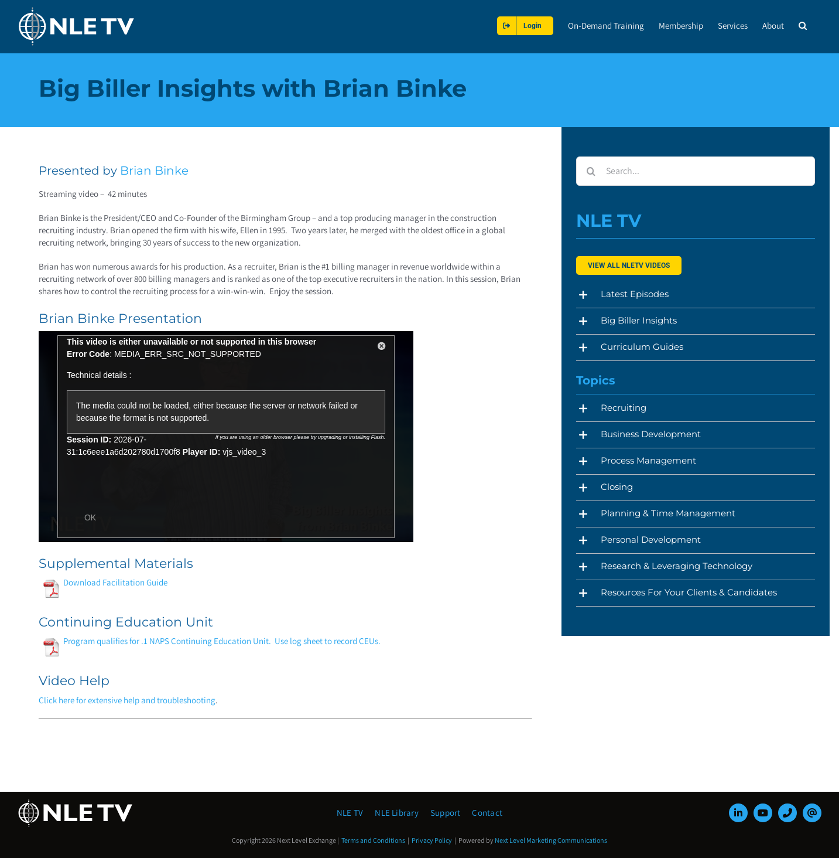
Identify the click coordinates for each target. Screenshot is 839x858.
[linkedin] (738, 812)
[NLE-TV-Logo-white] (76, 802)
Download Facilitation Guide (104, 582)
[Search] (590, 171)
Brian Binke (154, 171)
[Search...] (695, 171)
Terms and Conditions (373, 840)
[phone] (787, 812)
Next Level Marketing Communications (551, 840)
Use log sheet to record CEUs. (328, 640)
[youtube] (763, 812)
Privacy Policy (432, 840)
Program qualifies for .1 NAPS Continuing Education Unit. (156, 640)
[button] (803, 25)
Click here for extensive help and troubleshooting (127, 700)
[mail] (812, 812)
